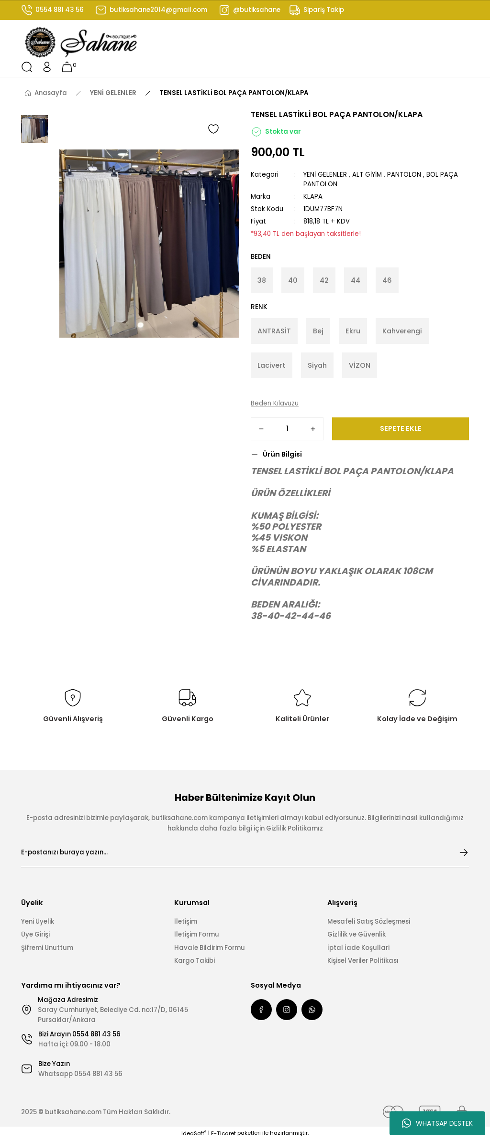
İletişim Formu (196, 934)
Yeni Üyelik (37, 921)
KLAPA (313, 196)
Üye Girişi (35, 934)
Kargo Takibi (194, 960)
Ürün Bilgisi (282, 454)
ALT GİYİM (367, 174)
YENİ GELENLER (325, 174)
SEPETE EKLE (401, 428)
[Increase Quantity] (313, 428)
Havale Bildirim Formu (209, 947)
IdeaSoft (193, 1133)
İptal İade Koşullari (358, 947)
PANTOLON (404, 174)
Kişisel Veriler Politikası (363, 960)
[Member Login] (47, 67)
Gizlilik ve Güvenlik (356, 934)
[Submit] (463, 852)
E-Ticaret (223, 1133)
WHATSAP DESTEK (437, 1123)
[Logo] (81, 42)
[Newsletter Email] (245, 852)
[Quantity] (287, 428)
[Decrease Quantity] (261, 428)
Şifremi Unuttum (47, 947)
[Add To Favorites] (213, 128)
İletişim (185, 921)
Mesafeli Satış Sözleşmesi (368, 921)
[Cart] (67, 67)
